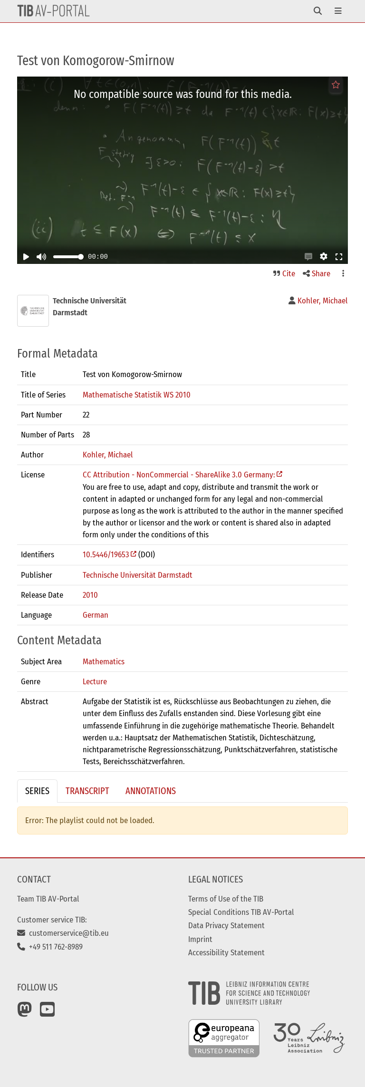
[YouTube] (47, 1013)
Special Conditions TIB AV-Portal (241, 912)
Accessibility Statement (226, 952)
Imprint (200, 939)
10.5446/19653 (106, 554)
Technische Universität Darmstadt (137, 575)
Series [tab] (37, 790)
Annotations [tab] (150, 790)
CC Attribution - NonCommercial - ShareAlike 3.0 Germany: (179, 474)
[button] (308, 257)
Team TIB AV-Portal (48, 898)
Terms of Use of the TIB (225, 898)
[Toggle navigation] (317, 11)
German (95, 615)
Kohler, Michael (108, 454)
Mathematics (104, 661)
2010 (90, 595)
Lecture (95, 681)
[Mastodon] (24, 1013)
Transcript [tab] (87, 790)
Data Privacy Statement (226, 925)
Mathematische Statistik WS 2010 (137, 394)
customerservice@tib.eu (63, 933)
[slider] (81, 257)
